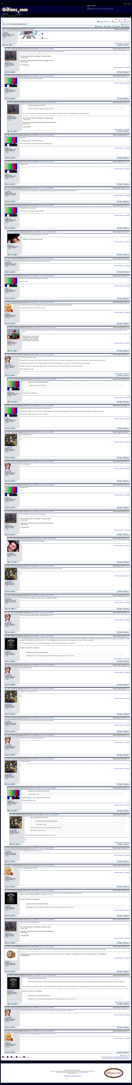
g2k (7, 88)
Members (100, 21)
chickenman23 (99, 8)
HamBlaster (11, 553)
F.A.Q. (126, 19)
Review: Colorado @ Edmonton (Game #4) (118, 1057)
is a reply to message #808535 (48, 538)
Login (125, 3)
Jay (10, 244)
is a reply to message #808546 (48, 788)
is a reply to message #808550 (51, 814)
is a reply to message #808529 (48, 379)
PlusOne (8, 651)
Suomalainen (9, 447)
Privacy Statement (72, 1073)
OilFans (6, 32)
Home (126, 21)
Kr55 (8, 61)
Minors (13, 1057)
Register (129, 3)
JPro (8, 313)
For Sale (27, 1057)
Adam (8, 961)
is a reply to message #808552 (48, 975)
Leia (10, 340)
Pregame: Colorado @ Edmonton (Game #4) (119, 1058)
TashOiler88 (110, 8)
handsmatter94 (105, 8)
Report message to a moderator (122, 43)
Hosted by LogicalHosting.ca (72, 1076)
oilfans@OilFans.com (84, 1072)
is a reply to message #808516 (46, 48)
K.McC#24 (9, 364)
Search (107, 21)
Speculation (20, 1057)
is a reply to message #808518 (48, 102)
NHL (9, 1057)
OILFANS (19, 14)
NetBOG (8, 191)
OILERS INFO (4, 14)
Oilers (4, 24)
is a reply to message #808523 (48, 231)
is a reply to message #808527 (48, 327)
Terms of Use (120, 19)
